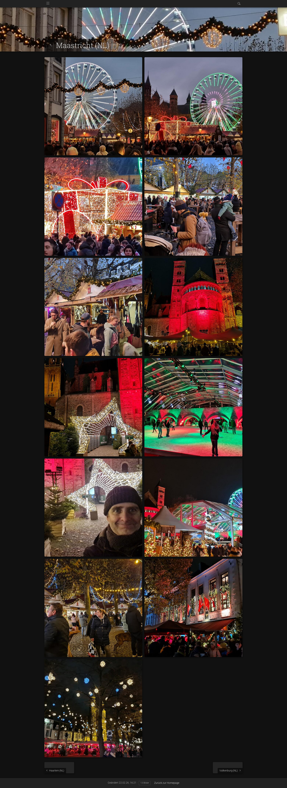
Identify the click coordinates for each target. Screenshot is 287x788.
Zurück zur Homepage (166, 782)
